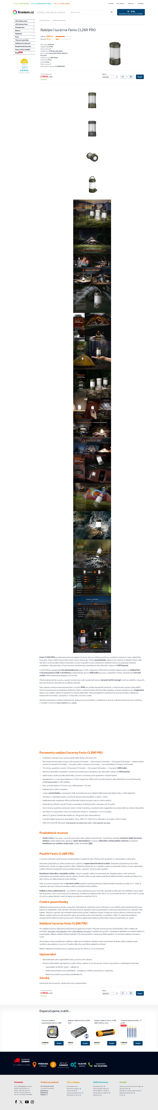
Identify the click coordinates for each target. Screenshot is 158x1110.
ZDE (90, 843)
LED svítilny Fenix (44, 20)
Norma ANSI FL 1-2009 (100, 1090)
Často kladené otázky (100, 1088)
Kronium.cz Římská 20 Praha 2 (44, 1092)
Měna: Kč (131, 3)
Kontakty (111, 3)
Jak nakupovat (71, 1086)
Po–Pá (62, 3)
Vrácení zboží (71, 1090)
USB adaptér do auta (101, 823)
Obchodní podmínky (73, 1088)
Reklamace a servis (73, 1095)
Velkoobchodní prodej (126, 1093)
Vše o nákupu (120, 3)
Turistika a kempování (58, 20)
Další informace (100, 1082)
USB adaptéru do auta (81, 931)
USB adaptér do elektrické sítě (78, 823)
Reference (96, 1095)
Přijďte (41, 3)
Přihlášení (141, 3)
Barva (104, 74)
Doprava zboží (124, 1088)
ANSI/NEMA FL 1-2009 (66, 703)
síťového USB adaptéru (57, 931)
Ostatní (123, 1082)
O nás (121, 1095)
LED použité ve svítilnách (101, 1093)
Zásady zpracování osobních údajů (130, 1086)
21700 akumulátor (50, 782)
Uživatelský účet (98, 1086)
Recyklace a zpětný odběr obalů (130, 1090)
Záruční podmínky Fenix (74, 1093)
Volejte (21, 3)
